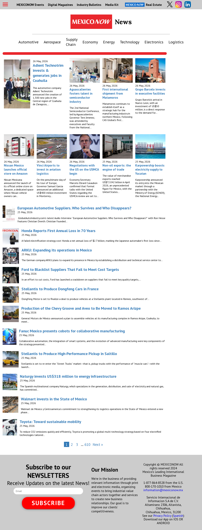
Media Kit (111, 5)
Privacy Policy (162, 516)
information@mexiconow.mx (163, 490)
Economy (90, 42)
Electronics (154, 42)
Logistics (176, 42)
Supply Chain (71, 42)
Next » (98, 444)
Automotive (28, 42)
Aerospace (52, 42)
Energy (109, 42)
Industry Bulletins (89, 5)
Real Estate (143, 5)
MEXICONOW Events (30, 5)
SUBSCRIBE (48, 503)
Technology (129, 42)
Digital (60, 5)
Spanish (178, 516)
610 (87, 444)
